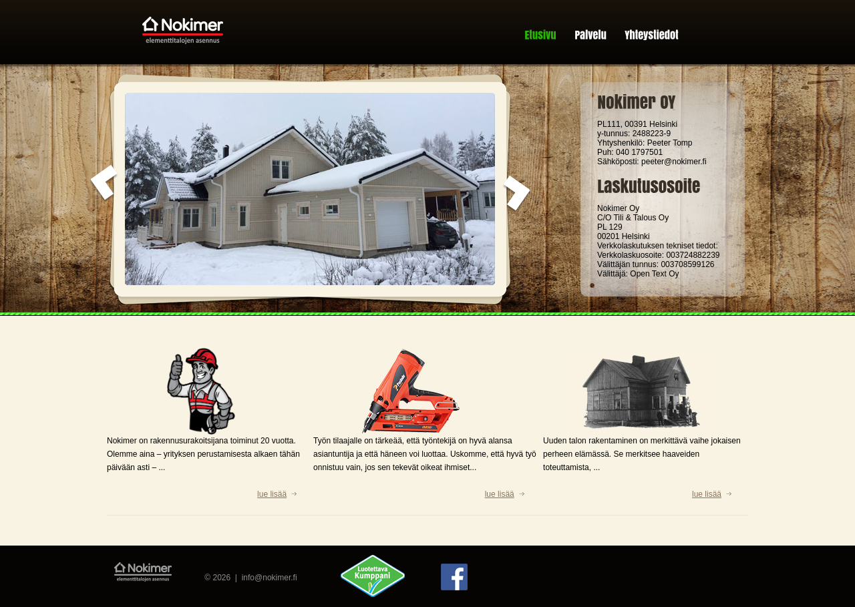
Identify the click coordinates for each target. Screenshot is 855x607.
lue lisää (272, 494)
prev (104, 183)
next (516, 194)
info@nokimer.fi (269, 577)
